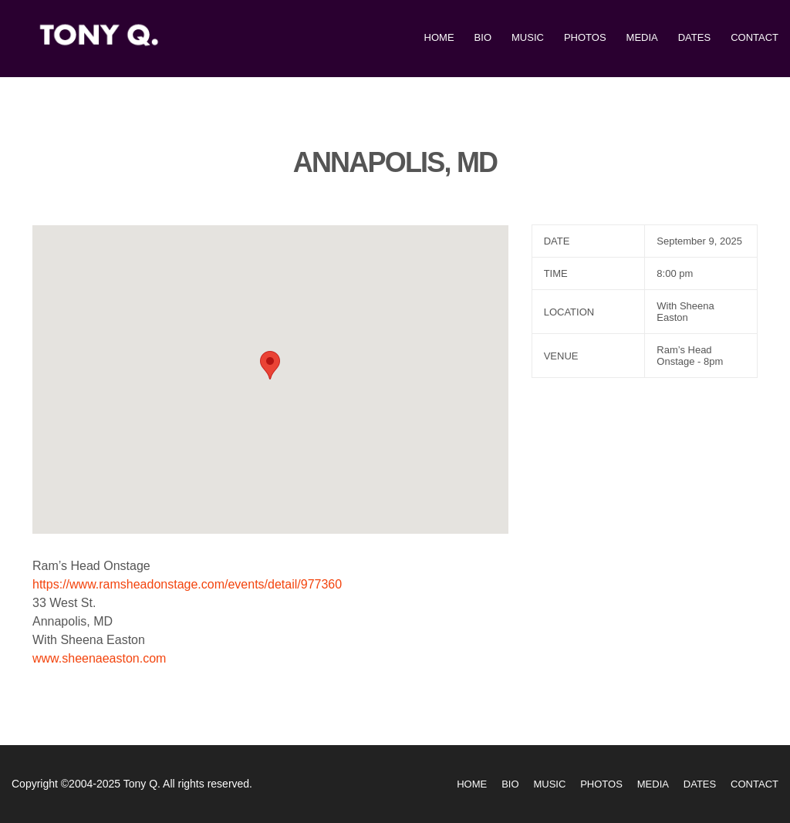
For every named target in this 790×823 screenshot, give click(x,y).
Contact (754, 37)
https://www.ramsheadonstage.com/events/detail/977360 (187, 584)
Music (527, 37)
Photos (585, 37)
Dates (694, 37)
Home (439, 37)
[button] (270, 365)
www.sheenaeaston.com (99, 658)
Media (642, 37)
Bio (482, 37)
